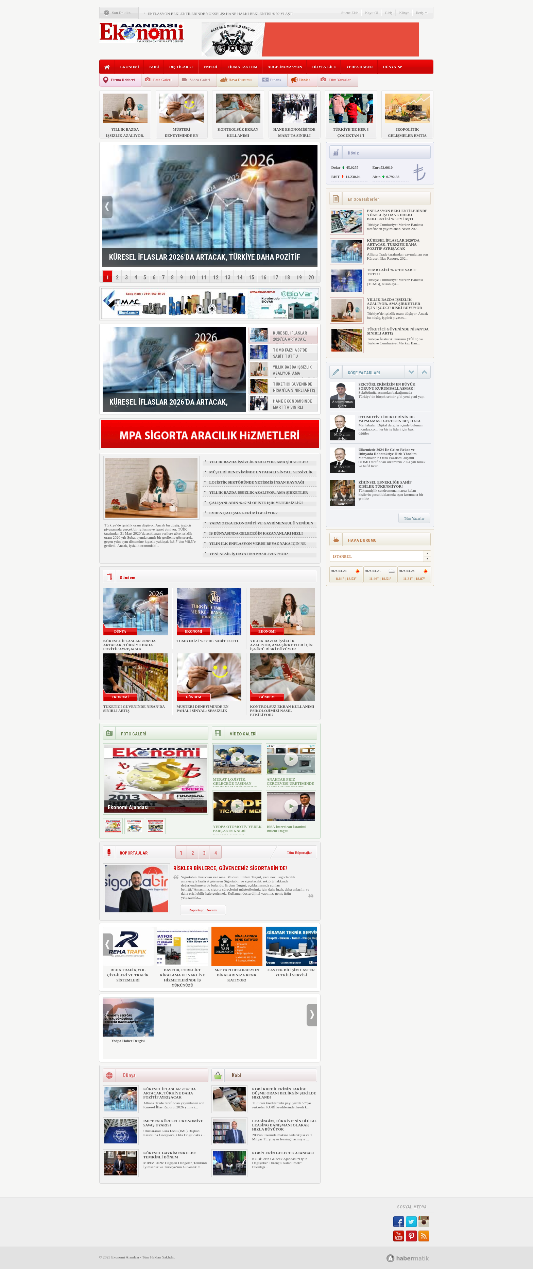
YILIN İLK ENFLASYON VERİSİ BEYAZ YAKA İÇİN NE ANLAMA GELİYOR (257, 546)
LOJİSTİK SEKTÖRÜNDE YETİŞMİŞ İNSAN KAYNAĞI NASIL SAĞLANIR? (257, 485)
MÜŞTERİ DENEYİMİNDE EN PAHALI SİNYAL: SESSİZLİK (261, 472)
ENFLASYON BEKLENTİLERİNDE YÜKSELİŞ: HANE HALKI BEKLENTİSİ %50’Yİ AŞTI (221, 14)
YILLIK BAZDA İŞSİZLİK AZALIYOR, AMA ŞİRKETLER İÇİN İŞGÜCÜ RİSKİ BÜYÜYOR (258, 465)
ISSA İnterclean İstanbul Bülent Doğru (287, 829)
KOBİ (154, 67)
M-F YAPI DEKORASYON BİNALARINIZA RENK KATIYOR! (236, 954)
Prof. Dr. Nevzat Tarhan (342, 502)
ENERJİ (210, 67)
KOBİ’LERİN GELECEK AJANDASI (283, 1153)
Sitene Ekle (349, 13)
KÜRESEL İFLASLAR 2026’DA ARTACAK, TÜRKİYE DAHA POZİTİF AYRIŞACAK (129, 645)
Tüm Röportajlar (299, 852)
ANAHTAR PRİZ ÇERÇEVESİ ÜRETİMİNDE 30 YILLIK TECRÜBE (290, 783)
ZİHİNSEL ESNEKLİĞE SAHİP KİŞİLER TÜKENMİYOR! (385, 484)
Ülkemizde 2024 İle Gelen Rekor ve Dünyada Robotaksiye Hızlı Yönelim (388, 452)
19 (299, 277)
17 (275, 277)
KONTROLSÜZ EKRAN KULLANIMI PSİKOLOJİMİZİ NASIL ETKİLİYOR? (282, 710)
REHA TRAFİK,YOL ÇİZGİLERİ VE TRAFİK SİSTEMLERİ (128, 954)
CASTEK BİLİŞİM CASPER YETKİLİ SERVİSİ (291, 952)
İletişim (422, 13)
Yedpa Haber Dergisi (128, 1020)
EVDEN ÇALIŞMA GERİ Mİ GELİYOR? (243, 513)
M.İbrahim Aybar (342, 436)
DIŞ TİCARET (181, 67)
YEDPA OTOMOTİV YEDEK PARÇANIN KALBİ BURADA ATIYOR (237, 831)
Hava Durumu (240, 80)
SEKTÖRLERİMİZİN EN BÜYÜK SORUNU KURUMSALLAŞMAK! (387, 386)
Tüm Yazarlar (340, 80)
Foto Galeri (162, 80)
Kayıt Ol (371, 13)
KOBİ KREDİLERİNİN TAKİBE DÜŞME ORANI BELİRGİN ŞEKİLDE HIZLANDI (284, 1093)
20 (311, 277)
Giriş (389, 13)
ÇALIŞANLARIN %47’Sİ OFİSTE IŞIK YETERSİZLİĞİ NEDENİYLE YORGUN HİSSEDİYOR (256, 506)
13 (227, 277)
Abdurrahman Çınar (342, 404)
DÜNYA (392, 67)
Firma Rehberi (123, 80)
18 (287, 277)
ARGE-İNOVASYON (285, 67)
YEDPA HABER (359, 67)
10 (192, 277)
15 (251, 277)
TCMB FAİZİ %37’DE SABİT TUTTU (208, 641)
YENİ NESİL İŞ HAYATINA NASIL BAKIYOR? (248, 554)
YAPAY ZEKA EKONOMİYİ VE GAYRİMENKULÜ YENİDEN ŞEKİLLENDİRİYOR (261, 526)
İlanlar (304, 80)
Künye (404, 13)
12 (216, 277)
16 (263, 277)
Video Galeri (200, 80)
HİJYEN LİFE (324, 67)
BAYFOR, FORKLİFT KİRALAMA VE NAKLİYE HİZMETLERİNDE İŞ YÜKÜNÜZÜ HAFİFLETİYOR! (182, 959)
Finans (275, 80)
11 (204, 277)
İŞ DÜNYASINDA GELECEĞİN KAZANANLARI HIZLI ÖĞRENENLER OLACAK (256, 536)
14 (239, 277)
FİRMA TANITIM (242, 67)
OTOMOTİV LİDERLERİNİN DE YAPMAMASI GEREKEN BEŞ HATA (390, 419)
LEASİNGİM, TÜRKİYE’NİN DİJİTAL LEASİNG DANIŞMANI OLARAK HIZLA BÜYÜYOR (284, 1125)
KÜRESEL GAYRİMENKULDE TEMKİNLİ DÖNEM (169, 1155)
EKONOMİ (129, 67)
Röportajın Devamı (203, 910)
